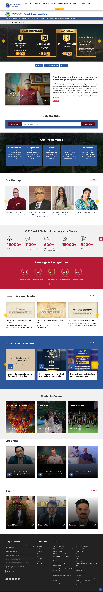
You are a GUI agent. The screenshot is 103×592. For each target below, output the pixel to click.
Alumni (73, 18)
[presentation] (3, 41)
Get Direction (10, 571)
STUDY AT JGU (37, 3)
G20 (77, 559)
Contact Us (64, 65)
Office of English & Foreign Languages (63, 568)
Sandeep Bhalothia (76, 525)
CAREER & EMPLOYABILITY (80, 3)
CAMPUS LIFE (68, 3)
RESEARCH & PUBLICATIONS (57, 3)
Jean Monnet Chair (57, 573)
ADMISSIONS (45, 3)
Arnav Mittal (12, 525)
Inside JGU (39, 559)
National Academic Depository (61, 563)
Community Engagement (82, 546)
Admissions (16, 18)
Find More (94, 179)
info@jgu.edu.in (9, 568)
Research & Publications (62, 18)
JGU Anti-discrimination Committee (62, 554)
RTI (38, 556)
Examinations (79, 551)
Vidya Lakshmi (56, 560)
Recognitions (56, 580)
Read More (12, 429)
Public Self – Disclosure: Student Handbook (61, 557)
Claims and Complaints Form (83, 580)
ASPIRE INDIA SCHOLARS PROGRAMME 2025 (86, 564)
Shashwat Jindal (44, 525)
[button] (50, 284)
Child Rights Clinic (80, 573)
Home (7, 22)
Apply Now (59, 9)
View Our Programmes (51, 65)
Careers (39, 554)
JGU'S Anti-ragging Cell (58, 546)
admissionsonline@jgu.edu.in (12, 555)
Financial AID (56, 578)
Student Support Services (59, 565)
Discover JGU (28, 3)
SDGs (77, 556)
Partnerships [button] (25, 18)
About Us (91, 3)
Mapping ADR (79, 570)
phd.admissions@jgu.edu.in (12, 563)
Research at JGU (80, 549)
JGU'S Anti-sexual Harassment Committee (63, 549)
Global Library (40, 551)
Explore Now (88, 124)
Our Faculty (35, 18)
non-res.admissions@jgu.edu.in (13, 559)
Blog (38, 561)
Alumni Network (80, 554)
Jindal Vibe (78, 575)
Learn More (56, 100)
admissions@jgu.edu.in (11, 551)
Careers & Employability (47, 18)
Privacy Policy (56, 583)
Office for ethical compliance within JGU (86, 578)
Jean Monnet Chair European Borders (62, 575)
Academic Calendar (58, 551)
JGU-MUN (78, 568)
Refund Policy (79, 561)
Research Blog (56, 570)
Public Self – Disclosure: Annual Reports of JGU (86, 583)
